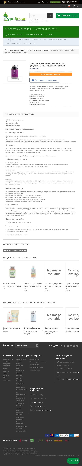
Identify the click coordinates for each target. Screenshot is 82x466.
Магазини (19, 373)
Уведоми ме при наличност (44, 80)
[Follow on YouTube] (74, 345)
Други (50, 34)
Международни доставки (57, 39)
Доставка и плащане (39, 39)
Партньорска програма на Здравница (20, 398)
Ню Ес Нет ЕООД (73, 455)
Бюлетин (8, 345)
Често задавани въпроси (19, 412)
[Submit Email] (37, 345)
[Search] (50, 15)
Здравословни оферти (13, 43)
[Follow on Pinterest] (77, 345)
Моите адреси (34, 364)
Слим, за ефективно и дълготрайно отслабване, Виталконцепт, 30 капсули (33, 331)
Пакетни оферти (34, 34)
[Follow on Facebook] (64, 345)
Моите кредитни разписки (38, 362)
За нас (7, 39)
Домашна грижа (13, 34)
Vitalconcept (35, 69)
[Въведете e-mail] (27, 345)
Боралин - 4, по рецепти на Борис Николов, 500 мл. (33, 286)
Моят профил (36, 355)
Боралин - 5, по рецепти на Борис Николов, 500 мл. (53, 286)
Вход (76, 6)
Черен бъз (6, 380)
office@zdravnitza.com (71, 379)
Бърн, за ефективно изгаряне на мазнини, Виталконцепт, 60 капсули (52, 331)
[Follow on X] (71, 345)
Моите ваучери (34, 370)
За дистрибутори (29, 43)
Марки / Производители (20, 39)
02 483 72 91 (41, 406)
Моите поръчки (34, 359)
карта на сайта (21, 431)
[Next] (77, 276)
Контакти (19, 375)
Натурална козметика (46, 29)
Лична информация (36, 367)
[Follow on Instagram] (68, 345)
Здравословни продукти (18, 29)
